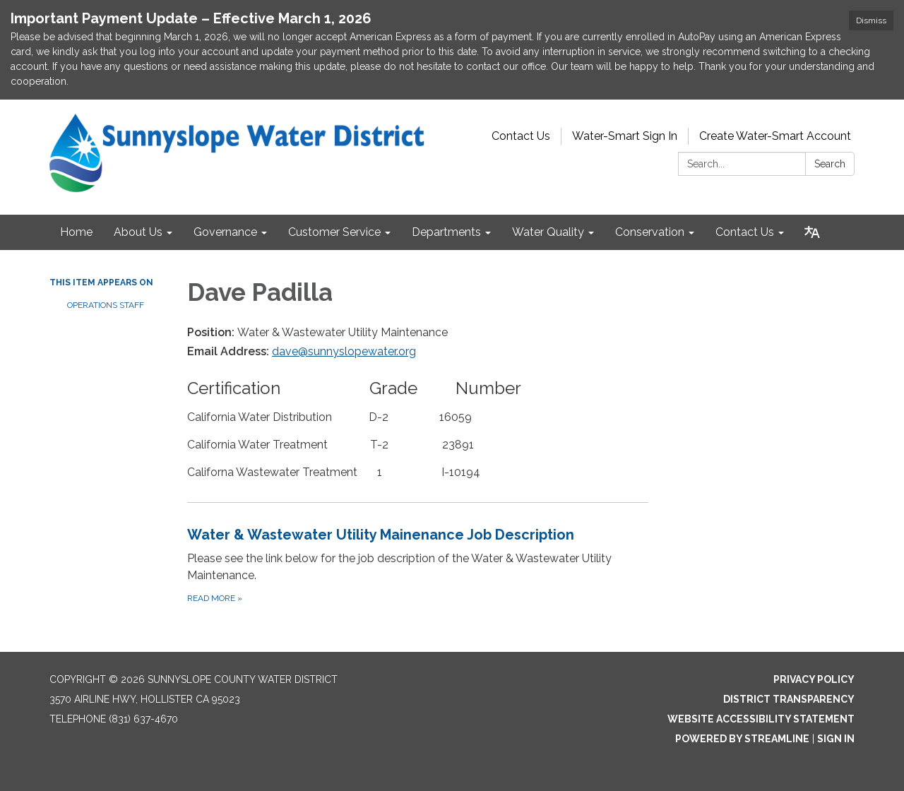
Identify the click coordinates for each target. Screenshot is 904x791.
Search (829, 164)
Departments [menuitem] (446, 232)
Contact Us (521, 136)
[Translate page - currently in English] (812, 232)
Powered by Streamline (742, 738)
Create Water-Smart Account (775, 136)
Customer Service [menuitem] (334, 232)
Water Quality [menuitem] (548, 232)
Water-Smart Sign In (624, 136)
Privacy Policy (814, 679)
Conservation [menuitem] (649, 232)
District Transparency (789, 699)
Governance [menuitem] (225, 232)
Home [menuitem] (76, 232)
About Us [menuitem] (138, 232)
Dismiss (871, 20)
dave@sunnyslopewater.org (344, 351)
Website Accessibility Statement (761, 719)
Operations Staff (105, 305)
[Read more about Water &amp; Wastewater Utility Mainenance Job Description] (417, 564)
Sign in (836, 738)
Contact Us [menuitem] (744, 232)
